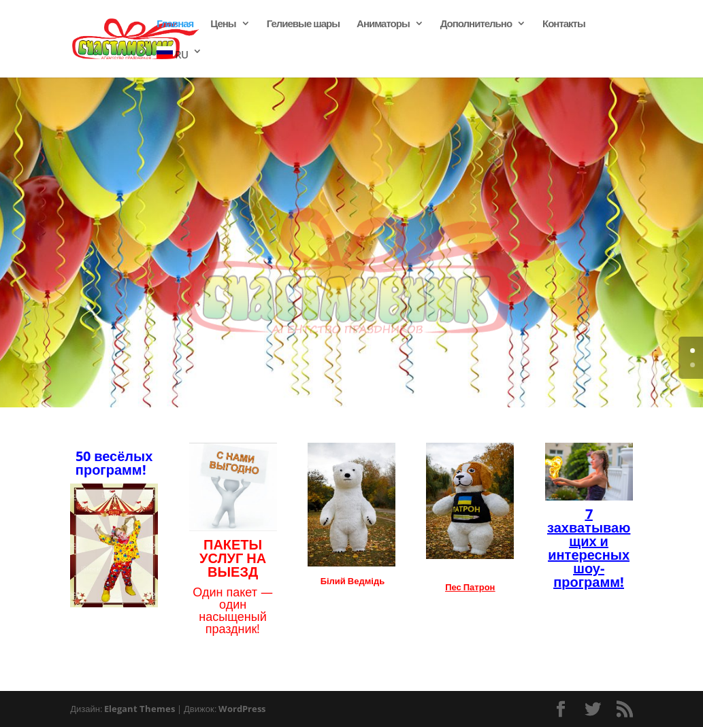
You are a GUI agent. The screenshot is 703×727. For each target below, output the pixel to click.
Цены (222, 24)
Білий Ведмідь (353, 581)
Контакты (563, 24)
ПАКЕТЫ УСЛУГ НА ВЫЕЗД (232, 558)
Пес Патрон (470, 587)
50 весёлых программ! (114, 463)
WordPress (241, 709)
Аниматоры (383, 24)
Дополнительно (476, 24)
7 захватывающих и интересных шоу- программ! (588, 548)
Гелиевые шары (303, 24)
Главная (175, 24)
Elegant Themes (139, 709)
